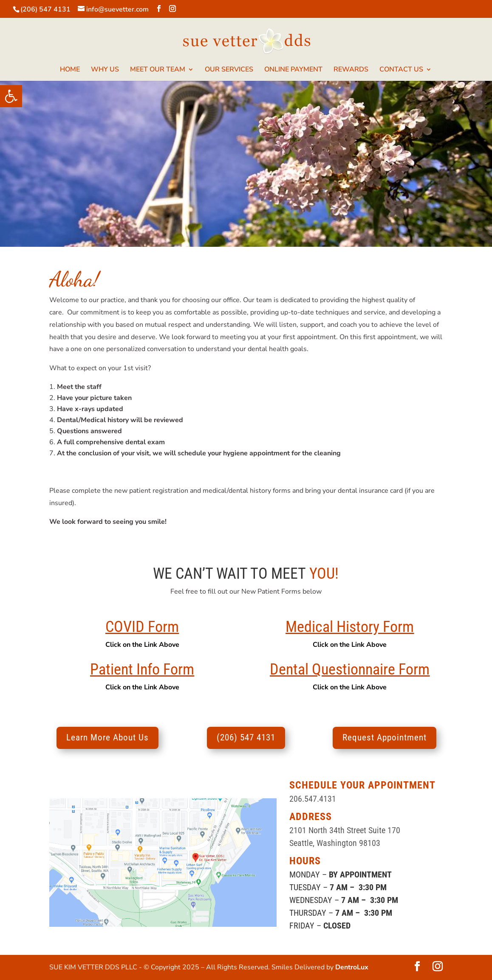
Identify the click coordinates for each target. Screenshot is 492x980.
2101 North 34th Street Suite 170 (344, 830)
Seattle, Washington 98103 (334, 843)
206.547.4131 (312, 799)
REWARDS (351, 70)
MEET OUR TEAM (157, 70)
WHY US (105, 70)
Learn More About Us (107, 737)
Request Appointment (384, 737)
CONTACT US (401, 70)
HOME (70, 70)
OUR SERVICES (229, 70)
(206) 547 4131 (45, 9)
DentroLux (351, 967)
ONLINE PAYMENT (293, 70)
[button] (11, 96)
